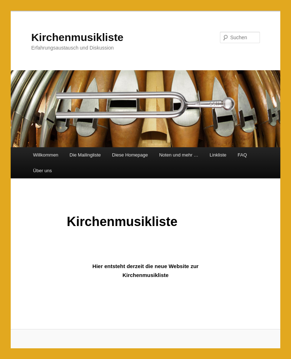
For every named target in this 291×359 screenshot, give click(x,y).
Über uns (42, 170)
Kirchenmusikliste (77, 37)
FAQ (242, 155)
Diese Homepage (130, 155)
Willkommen (46, 155)
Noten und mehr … (179, 155)
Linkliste (218, 155)
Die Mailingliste (85, 155)
